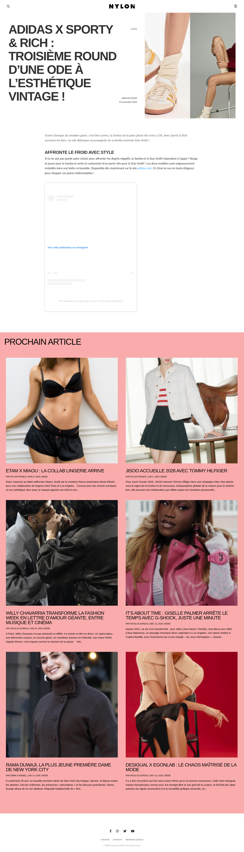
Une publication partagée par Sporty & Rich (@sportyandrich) (90, 301)
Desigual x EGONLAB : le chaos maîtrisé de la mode (181, 767)
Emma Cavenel (18, 775)
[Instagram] (117, 831)
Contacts (117, 839)
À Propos (105, 839)
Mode (45, 477)
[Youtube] (132, 831)
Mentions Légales (135, 839)
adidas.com (145, 168)
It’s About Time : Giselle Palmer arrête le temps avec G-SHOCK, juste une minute (177, 615)
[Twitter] (124, 831)
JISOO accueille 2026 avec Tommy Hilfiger (176, 470)
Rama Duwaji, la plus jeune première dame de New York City (58, 767)
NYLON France (18, 477)
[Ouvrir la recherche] (8, 6)
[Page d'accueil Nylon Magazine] (122, 6)
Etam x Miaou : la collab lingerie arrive (55, 470)
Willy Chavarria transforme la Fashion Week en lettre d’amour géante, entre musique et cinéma (55, 617)
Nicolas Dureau (20, 628)
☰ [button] (235, 6)
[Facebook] (110, 831)
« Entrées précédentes (12, 797)
